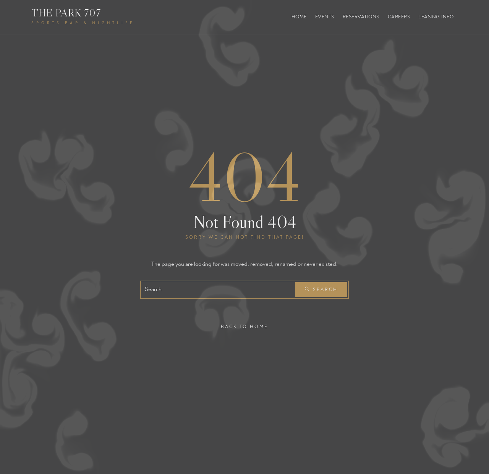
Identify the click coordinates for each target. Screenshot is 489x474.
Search (321, 290)
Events (324, 17)
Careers (399, 17)
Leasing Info (435, 17)
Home (299, 17)
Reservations (361, 17)
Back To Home (244, 326)
